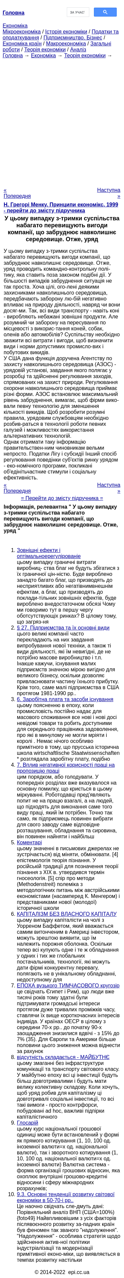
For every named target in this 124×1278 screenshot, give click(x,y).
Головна (13, 55)
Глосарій (27, 1123)
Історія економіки (66, 31)
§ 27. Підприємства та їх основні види (63, 628)
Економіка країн (22, 43)
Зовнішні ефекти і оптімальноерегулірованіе (49, 553)
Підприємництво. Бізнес (72, 37)
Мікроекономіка (22, 31)
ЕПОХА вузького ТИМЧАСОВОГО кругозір (68, 985)
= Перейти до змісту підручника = (62, 498)
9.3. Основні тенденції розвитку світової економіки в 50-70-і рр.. (65, 1197)
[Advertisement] (62, 121)
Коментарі (29, 842)
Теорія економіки (44, 49)
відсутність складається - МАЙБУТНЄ (63, 1057)
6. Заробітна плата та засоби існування (65, 699)
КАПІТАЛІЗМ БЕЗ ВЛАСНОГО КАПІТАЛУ (67, 914)
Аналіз (78, 49)
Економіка (15, 25)
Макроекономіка (66, 43)
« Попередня (17, 193)
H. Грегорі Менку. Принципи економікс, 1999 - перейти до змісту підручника (61, 207)
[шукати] (77, 12)
